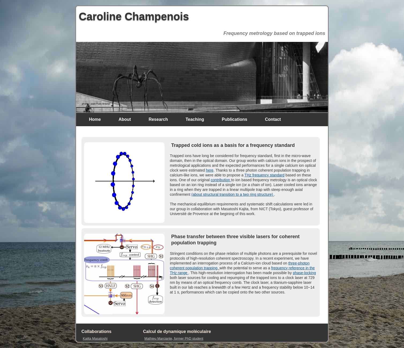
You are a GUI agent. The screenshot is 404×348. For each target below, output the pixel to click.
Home (95, 119)
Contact (273, 119)
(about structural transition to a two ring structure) (232, 194)
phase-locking (304, 273)
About (124, 119)
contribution (221, 180)
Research (158, 119)
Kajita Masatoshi (95, 338)
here (210, 170)
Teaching (195, 119)
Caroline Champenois (134, 16)
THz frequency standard (264, 175)
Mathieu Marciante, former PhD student (173, 338)
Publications (234, 119)
